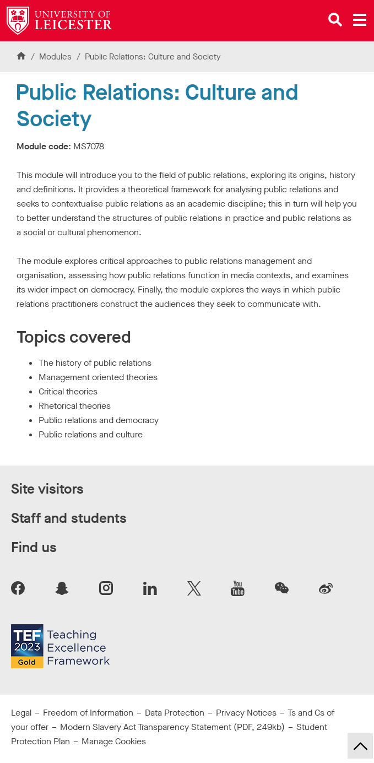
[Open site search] (335, 19)
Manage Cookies (114, 741)
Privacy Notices (246, 712)
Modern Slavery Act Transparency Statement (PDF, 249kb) (172, 727)
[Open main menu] (359, 19)
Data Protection (174, 712)
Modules (56, 56)
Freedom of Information (88, 712)
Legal (21, 712)
